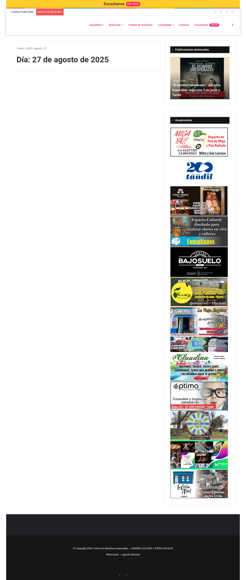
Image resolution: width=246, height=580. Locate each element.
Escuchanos (206, 25)
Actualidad (95, 24)
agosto (38, 48)
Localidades (164, 24)
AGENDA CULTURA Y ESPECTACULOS (152, 548)
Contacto (184, 24)
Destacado (115, 24)
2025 (29, 48)
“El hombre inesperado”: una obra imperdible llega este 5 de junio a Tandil (198, 90)
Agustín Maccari (131, 554)
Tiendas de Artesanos (140, 24)
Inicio (20, 48)
